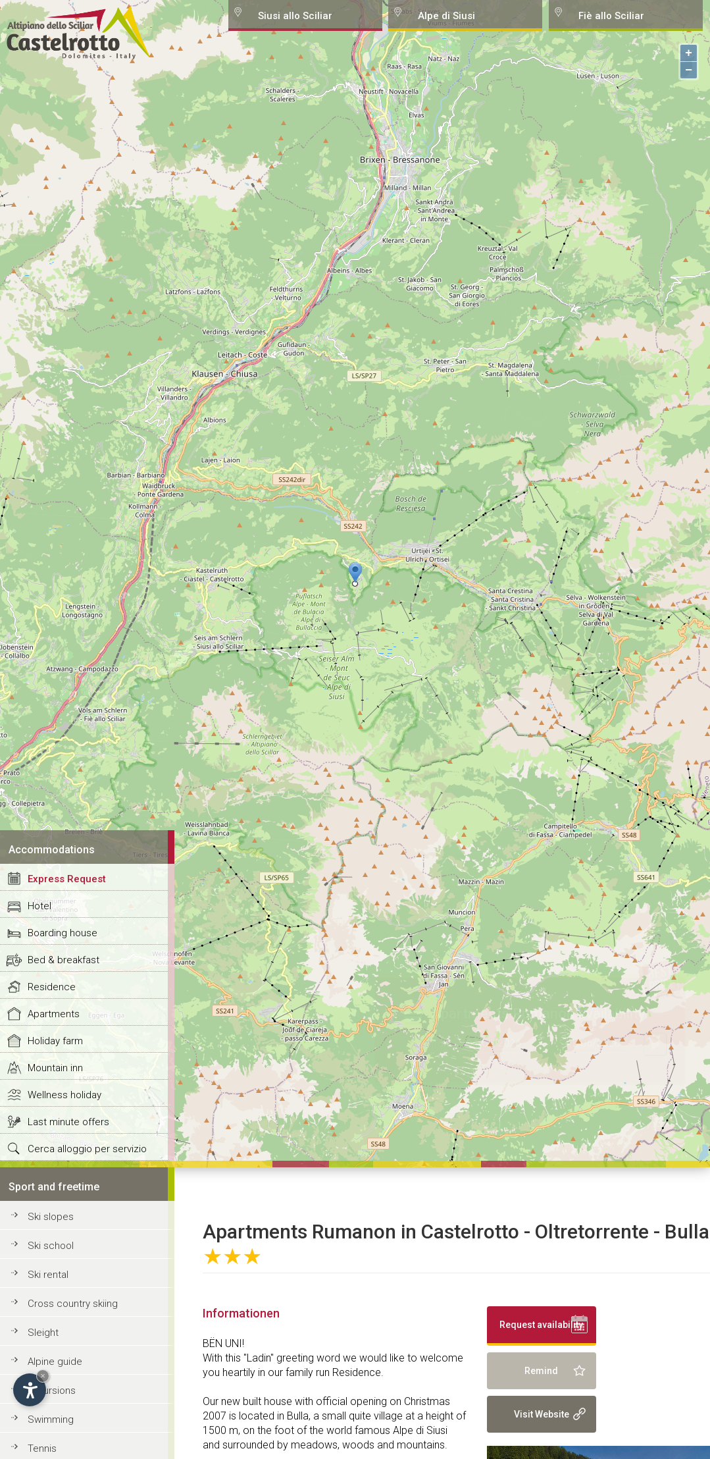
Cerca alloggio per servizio (87, 1149)
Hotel (39, 906)
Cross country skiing (73, 1304)
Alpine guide (55, 1361)
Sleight (43, 1333)
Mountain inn (55, 1068)
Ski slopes (51, 1217)
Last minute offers (68, 1122)
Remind (541, 1371)
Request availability (541, 1324)
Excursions (52, 1390)
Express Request (67, 879)
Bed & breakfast (63, 960)
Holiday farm (55, 1041)
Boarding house (62, 933)
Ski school (51, 1246)
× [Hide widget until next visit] (42, 1376)
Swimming (51, 1419)
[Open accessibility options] (29, 1389)
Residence (52, 987)
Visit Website (541, 1414)
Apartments (54, 1014)
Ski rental (48, 1275)
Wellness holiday (64, 1095)
